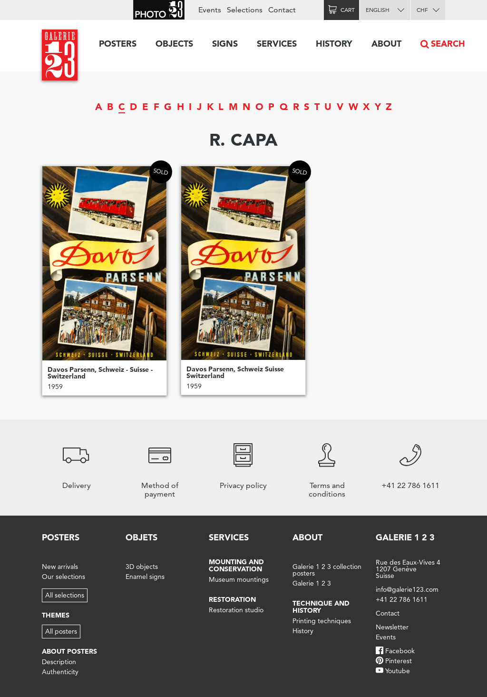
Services (277, 43)
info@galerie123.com (407, 589)
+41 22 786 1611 (402, 599)
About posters (69, 651)
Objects (174, 43)
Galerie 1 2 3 (311, 583)
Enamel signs (145, 576)
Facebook (400, 651)
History (334, 43)
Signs (225, 43)
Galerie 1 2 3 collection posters (326, 570)
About (386, 43)
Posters (117, 43)
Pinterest (398, 661)
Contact (282, 9)
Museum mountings (239, 579)
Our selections (63, 576)
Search (448, 43)
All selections (64, 595)
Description (59, 661)
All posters (61, 631)
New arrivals (60, 566)
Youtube (397, 671)
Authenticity (60, 671)
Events (209, 9)
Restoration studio (236, 610)
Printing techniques (321, 621)
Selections (245, 9)
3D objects (142, 566)
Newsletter (392, 627)
